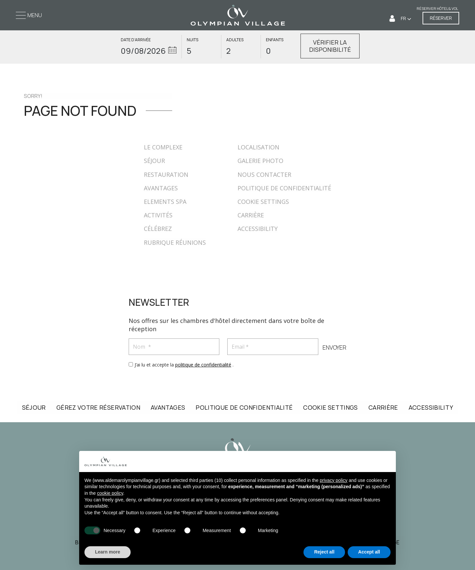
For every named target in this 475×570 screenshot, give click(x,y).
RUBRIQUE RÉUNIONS (175, 242)
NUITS (192, 40)
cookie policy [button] (110, 493)
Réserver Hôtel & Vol (437, 8)
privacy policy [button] (333, 480)
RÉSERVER (441, 18)
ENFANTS (274, 40)
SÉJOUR (154, 161)
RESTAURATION (166, 174)
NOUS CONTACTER (264, 174)
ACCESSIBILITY (258, 229)
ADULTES (234, 40)
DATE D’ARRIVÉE (136, 40)
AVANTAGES (161, 188)
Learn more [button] (107, 551)
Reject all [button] (324, 551)
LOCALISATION (258, 147)
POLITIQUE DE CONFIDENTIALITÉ (284, 188)
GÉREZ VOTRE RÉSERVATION (98, 407)
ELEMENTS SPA (165, 202)
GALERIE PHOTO (260, 161)
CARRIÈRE (251, 215)
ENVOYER (334, 348)
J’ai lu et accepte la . (184, 365)
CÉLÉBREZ (158, 229)
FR (404, 19)
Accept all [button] (369, 551)
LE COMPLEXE (163, 147)
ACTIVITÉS (158, 215)
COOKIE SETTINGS (263, 202)
